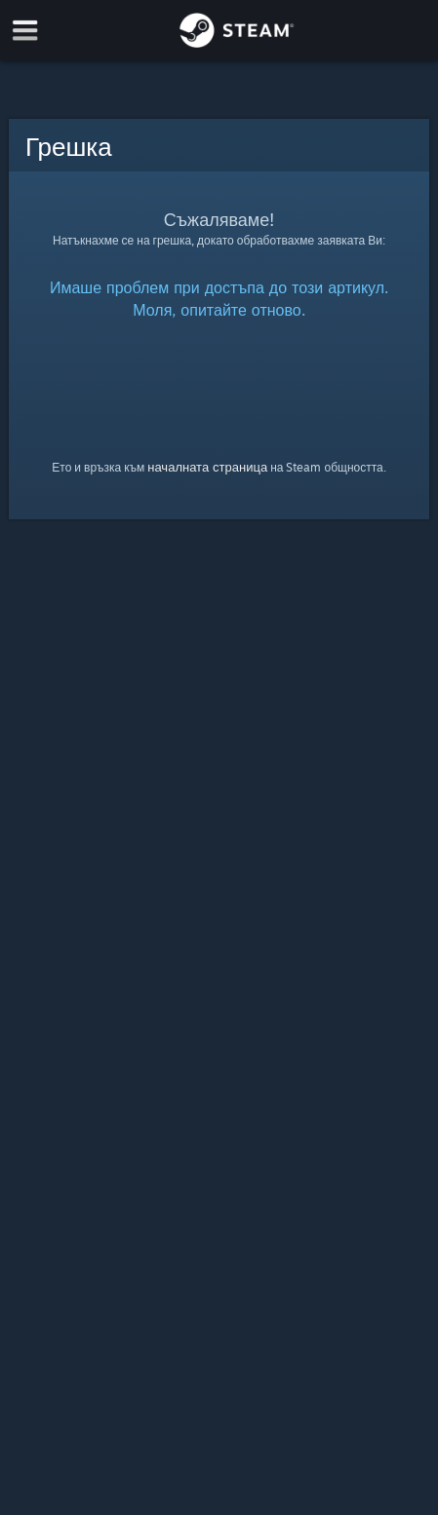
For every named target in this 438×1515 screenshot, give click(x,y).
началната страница (207, 466)
